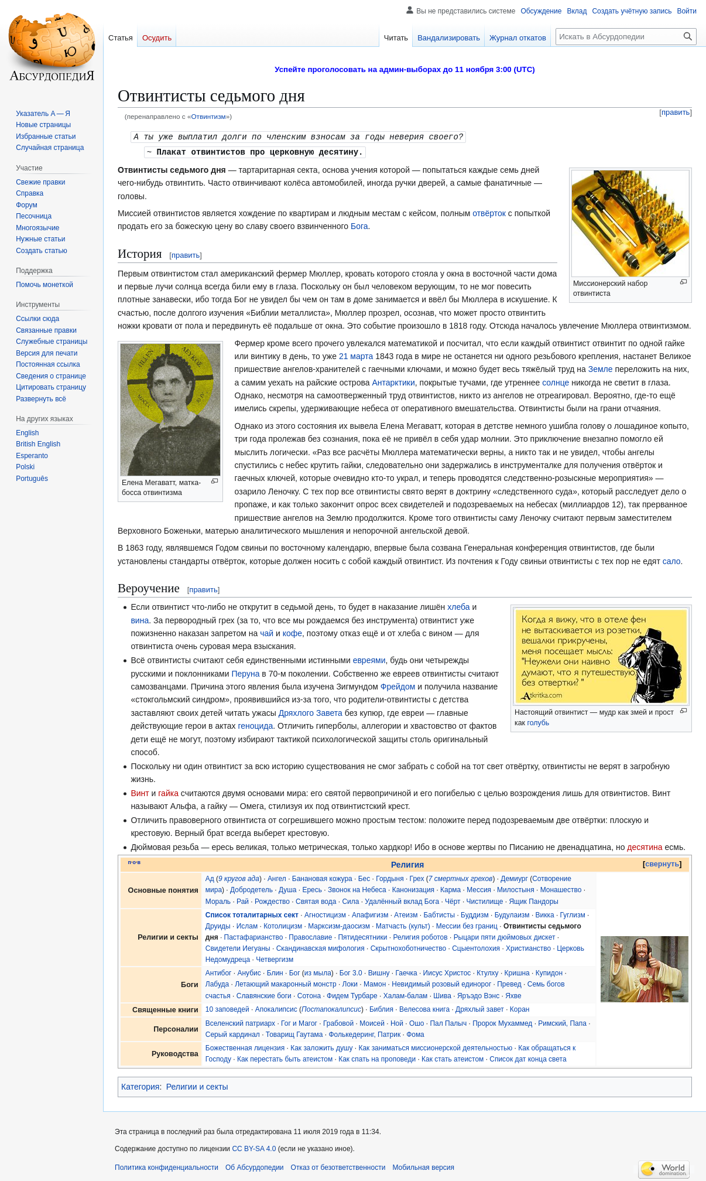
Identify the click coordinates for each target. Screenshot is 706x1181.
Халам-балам (405, 995)
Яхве (513, 995)
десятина (644, 846)
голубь (538, 722)
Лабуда (217, 983)
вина (140, 619)
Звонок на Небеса (357, 889)
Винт (140, 792)
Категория (140, 1085)
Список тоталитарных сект (252, 914)
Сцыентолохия (476, 947)
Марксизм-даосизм (339, 925)
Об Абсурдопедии (254, 1166)
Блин (275, 972)
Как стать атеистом (452, 1058)
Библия (381, 1008)
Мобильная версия (423, 1166)
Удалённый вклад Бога (402, 900)
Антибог (218, 972)
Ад (209, 877)
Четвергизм (274, 958)
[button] (41, 399)
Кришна (517, 972)
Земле (600, 368)
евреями (369, 659)
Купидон (549, 972)
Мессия (479, 889)
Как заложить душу (321, 1047)
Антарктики (393, 381)
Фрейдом (398, 685)
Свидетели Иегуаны (237, 947)
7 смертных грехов (461, 877)
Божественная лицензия (245, 1047)
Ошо (416, 1022)
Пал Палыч (448, 1022)
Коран (520, 1008)
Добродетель (251, 889)
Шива (442, 995)
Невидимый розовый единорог (441, 983)
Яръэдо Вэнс (478, 995)
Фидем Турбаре (352, 995)
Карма (450, 889)
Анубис (249, 972)
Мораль (218, 900)
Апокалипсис (276, 1008)
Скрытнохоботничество (409, 947)
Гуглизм (572, 914)
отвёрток (489, 212)
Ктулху (487, 972)
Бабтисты (439, 914)
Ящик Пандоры (533, 900)
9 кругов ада (238, 877)
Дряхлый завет (479, 1008)
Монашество (561, 889)
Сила (350, 900)
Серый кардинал (232, 1033)
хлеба (458, 605)
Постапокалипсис (331, 1008)
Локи (350, 983)
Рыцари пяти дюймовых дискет (505, 936)
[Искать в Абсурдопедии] (626, 36)
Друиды (218, 925)
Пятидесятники (362, 936)
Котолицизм (282, 925)
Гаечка (406, 972)
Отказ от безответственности (338, 1166)
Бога (359, 225)
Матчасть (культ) (403, 925)
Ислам (247, 925)
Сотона (309, 995)
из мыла (317, 972)
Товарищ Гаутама (294, 1033)
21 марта (356, 355)
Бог (294, 972)
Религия (407, 863)
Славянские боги (264, 995)
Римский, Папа (562, 1022)
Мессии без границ (467, 925)
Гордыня (389, 877)
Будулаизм (512, 914)
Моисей (372, 1022)
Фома (415, 1033)
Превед (509, 983)
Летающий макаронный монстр (285, 983)
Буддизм (475, 914)
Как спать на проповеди (377, 1058)
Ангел (277, 877)
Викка (545, 914)
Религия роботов (420, 936)
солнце (555, 381)
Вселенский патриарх (240, 1022)
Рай (243, 900)
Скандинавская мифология (320, 947)
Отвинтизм (208, 116)
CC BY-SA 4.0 (254, 1148)
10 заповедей (227, 1008)
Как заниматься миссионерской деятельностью (435, 1047)
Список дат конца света (527, 1058)
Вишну (379, 972)
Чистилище (485, 900)
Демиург (514, 877)
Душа (288, 889)
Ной (396, 1022)
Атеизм (405, 914)
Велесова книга (424, 1008)
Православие (310, 936)
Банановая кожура (322, 877)
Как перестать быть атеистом (285, 1058)
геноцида (255, 724)
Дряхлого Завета (310, 711)
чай (266, 632)
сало (672, 560)
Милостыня (515, 889)
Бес (364, 877)
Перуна (245, 672)
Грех (417, 877)
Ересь (312, 889)
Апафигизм (370, 914)
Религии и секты (197, 1085)
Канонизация (413, 889)
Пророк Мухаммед (502, 1022)
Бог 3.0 (351, 972)
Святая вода (316, 900)
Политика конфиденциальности (166, 1166)
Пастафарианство (253, 936)
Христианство (528, 947)
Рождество (272, 900)
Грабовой (338, 1022)
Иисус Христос (447, 972)
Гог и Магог (299, 1022)
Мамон (375, 983)
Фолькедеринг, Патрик (364, 1033)
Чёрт (453, 900)
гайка (168, 792)
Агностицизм (325, 914)
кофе (292, 632)
